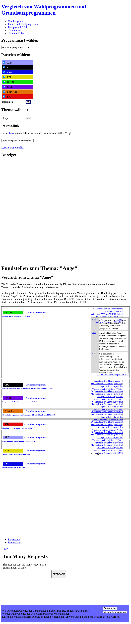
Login (4, 548)
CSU (7, 72)
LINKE (8, 87)
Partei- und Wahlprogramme (23, 24)
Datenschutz (14, 542)
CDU (7, 67)
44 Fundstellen (107, 382)
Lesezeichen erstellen (12, 147)
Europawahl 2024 (17, 27)
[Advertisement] (14, 210)
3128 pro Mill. (107, 389)
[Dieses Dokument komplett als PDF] (113, 374)
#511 (94, 332)
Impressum (14, 539)
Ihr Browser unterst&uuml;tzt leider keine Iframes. (26, 562)
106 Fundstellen (107, 311)
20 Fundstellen (107, 412)
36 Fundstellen (107, 392)
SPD (7, 96)
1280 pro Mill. (107, 440)
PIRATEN (10, 92)
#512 (94, 353)
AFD (7, 62)
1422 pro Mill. (107, 420)
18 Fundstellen (107, 433)
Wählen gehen (15, 21)
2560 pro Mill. (107, 399)
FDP (7, 77)
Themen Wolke (16, 33)
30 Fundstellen (107, 402)
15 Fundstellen (107, 443)
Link (11, 133)
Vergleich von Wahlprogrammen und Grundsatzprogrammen (43, 10)
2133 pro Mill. (107, 409)
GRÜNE (9, 82)
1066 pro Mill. (107, 450)
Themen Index (16, 30)
